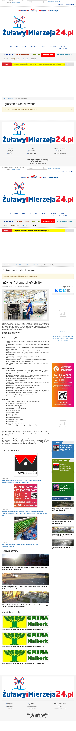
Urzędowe (15, 59)
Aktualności (8, 55)
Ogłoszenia (10, 98)
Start (5, 98)
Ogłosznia (10, 150)
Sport (6, 59)
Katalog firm (9, 152)
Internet (9, 153)
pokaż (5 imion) (16, 2)
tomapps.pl (43, 163)
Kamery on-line (31, 153)
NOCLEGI (43, 47)
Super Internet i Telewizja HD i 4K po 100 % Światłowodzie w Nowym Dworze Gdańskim (62, 338)
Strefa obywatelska (64, 55)
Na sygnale (36, 55)
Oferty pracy (62, 331)
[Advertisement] (38, 81)
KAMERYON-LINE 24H (63, 48)
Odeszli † (34, 59)
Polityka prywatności (31, 152)
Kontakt (57, 2)
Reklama (51, 2)
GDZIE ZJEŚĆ (33, 47)
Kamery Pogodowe (22, 55)
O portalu (31, 149)
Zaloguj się (61, 4)
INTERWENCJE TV (53, 48)
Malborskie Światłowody (59, 153)
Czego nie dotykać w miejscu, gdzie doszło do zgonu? (31, 64)
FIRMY (24, 47)
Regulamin (31, 150)
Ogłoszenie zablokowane (25, 264)
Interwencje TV (48, 55)
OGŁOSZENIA (14, 47)
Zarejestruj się (70, 4)
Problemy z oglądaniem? (59, 149)
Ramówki (25, 59)
